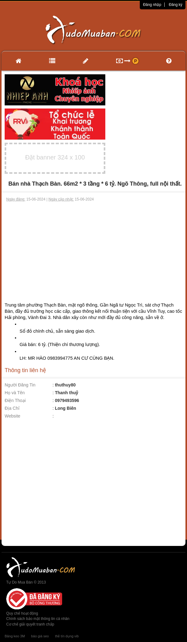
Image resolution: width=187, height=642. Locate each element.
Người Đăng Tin (20, 384)
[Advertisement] (93, 248)
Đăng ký (175, 4)
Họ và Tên (15, 392)
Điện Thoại (15, 400)
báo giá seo (40, 636)
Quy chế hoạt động (22, 613)
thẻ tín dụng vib (67, 636)
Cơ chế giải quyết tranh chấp (30, 624)
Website (12, 415)
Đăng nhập (152, 4)
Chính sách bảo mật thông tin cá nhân (37, 619)
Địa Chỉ (12, 408)
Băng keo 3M (15, 636)
